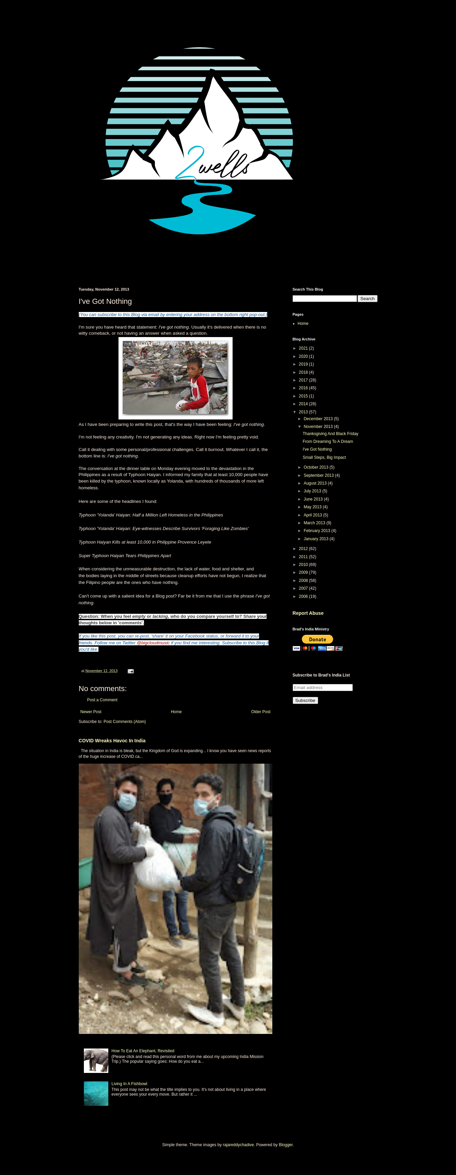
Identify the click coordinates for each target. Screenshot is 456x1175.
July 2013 (313, 491)
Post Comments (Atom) (125, 721)
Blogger (286, 1144)
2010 (304, 564)
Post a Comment (102, 700)
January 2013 (316, 538)
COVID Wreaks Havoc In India (112, 740)
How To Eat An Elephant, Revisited (142, 1051)
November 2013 (319, 426)
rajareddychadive (238, 1144)
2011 (304, 556)
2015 (304, 396)
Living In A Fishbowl (129, 1083)
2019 (304, 364)
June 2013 (314, 499)
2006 (304, 596)
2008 (304, 580)
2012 (304, 548)
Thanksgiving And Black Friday (330, 433)
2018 (304, 372)
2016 (304, 388)
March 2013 (315, 523)
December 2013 (319, 418)
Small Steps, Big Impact (324, 457)
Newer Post (91, 711)
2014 (304, 404)
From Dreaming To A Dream (328, 441)
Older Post (261, 711)
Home (176, 711)
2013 (304, 412)
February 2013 (317, 530)
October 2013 (316, 467)
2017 (304, 380)
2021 (304, 348)
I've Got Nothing (317, 449)
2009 (304, 572)
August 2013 (316, 483)
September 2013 (319, 475)
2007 (304, 588)
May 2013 (313, 507)
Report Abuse (308, 613)
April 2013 (313, 515)
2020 (304, 356)
